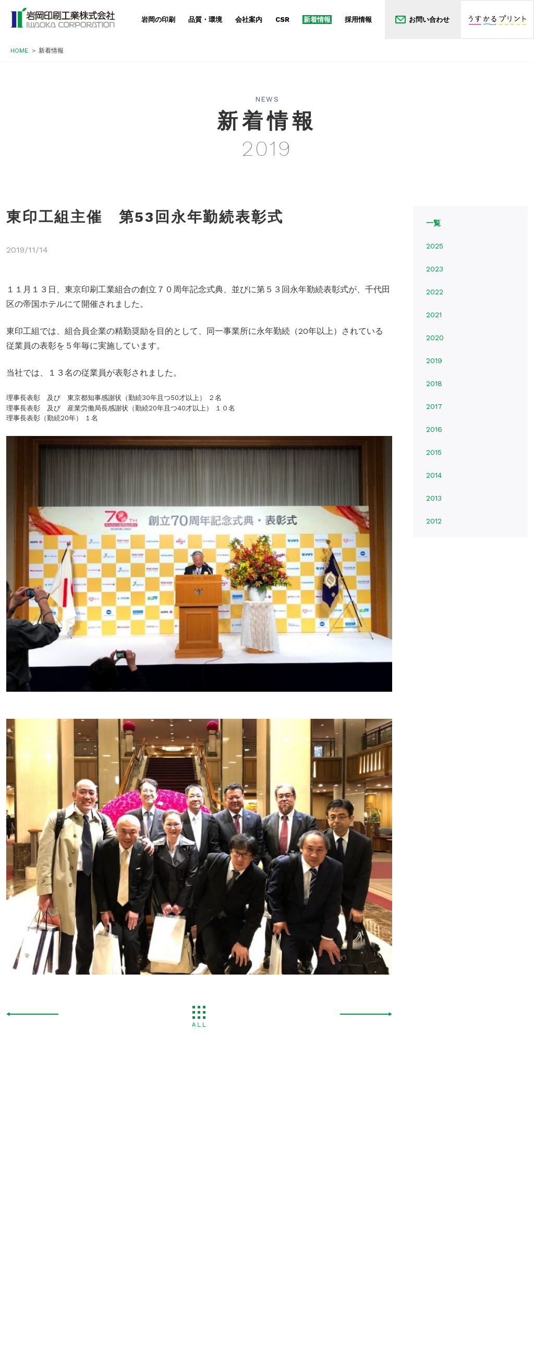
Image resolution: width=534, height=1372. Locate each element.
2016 (434, 429)
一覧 (433, 223)
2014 (434, 475)
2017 (434, 406)
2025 (434, 246)
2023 (434, 269)
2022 (434, 292)
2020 (435, 337)
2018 (434, 383)
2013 (434, 498)
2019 (434, 360)
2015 (434, 452)
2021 (434, 314)
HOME (19, 50)
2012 (434, 521)
